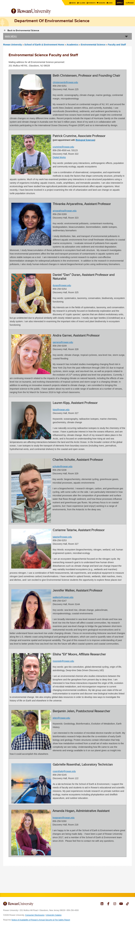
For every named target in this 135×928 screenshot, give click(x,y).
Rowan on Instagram (115, 904)
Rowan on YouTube (121, 904)
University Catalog (53, 915)
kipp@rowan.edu (61, 409)
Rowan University (39, 11)
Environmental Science (93, 44)
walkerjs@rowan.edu (63, 597)
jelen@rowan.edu (61, 718)
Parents (90, 3)
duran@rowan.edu (62, 285)
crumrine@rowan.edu (63, 147)
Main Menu (11, 36)
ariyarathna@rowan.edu (65, 210)
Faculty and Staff (117, 44)
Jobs (110, 3)
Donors (100, 3)
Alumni (80, 3)
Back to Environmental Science (23, 30)
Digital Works (59, 157)
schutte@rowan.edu (62, 466)
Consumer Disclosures (34, 915)
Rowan (129, 2)
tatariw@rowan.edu (62, 536)
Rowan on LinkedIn (102, 904)
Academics (72, 44)
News (70, 3)
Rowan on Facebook (108, 904)
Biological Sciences (85, 140)
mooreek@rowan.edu (63, 661)
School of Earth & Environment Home (44, 44)
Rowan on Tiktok (127, 904)
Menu (5, 11)
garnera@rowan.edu (63, 342)
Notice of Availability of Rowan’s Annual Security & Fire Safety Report (40, 920)
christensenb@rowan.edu (65, 82)
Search (129, 12)
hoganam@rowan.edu (64, 817)
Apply (119, 3)
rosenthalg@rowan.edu (64, 771)
